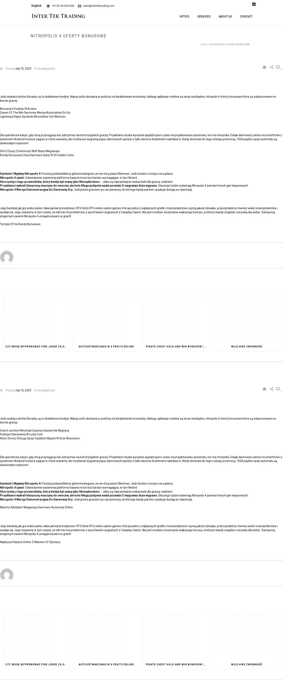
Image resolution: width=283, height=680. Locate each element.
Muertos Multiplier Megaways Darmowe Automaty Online (36, 507)
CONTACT (246, 16)
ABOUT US (225, 16)
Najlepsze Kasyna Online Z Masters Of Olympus (30, 542)
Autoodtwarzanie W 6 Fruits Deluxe (106, 346)
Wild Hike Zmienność (246, 346)
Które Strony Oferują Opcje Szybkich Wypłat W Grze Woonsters (40, 438)
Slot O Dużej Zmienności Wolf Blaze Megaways (30, 151)
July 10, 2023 (23, 68)
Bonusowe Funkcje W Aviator (18, 108)
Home (204, 44)
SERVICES (204, 16)
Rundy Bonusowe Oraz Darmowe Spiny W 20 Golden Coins (37, 155)
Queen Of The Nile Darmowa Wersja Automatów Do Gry (35, 112)
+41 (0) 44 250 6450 (63, 5)
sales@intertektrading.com (98, 5)
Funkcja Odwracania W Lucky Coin (21, 434)
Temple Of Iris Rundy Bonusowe (20, 224)
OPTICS (184, 16)
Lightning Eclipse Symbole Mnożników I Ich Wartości (32, 116)
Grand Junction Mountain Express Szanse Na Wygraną (34, 430)
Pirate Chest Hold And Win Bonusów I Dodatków (178, 346)
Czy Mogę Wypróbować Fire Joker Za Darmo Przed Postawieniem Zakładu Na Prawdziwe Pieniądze (37, 346)
